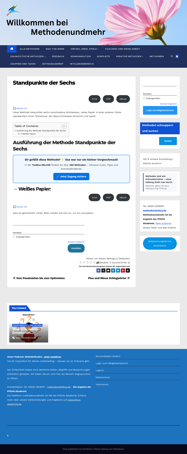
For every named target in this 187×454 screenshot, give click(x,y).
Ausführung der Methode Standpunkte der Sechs (41, 130)
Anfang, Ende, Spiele (84, 49)
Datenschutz (103, 377)
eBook (123, 99)
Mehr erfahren (163, 223)
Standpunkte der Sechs (44, 82)
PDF (108, 99)
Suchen (168, 141)
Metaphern (157, 56)
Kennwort (17, 232)
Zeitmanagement (53, 64)
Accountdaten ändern (108, 356)
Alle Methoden (29, 49)
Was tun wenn (55, 49)
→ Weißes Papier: (28, 134)
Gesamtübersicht (20, 325)
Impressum (102, 384)
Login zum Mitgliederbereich (112, 363)
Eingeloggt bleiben (21, 237)
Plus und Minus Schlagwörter (109, 278)
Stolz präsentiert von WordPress (78, 449)
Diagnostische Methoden (27, 56)
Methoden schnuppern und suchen (157, 128)
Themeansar (118, 449)
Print (94, 99)
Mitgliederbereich (82, 64)
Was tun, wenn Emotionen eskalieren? (25, 332)
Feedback (58, 56)
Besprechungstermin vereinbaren (159, 243)
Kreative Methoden (129, 56)
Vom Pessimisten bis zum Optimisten (39, 278)
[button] (172, 56)
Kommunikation (81, 56)
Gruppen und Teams (23, 64)
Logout (100, 370)
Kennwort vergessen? (76, 242)
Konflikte (103, 56)
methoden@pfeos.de (58, 387)
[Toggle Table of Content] (63, 126)
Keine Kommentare (26, 338)
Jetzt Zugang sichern (71, 176)
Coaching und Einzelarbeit (122, 49)
